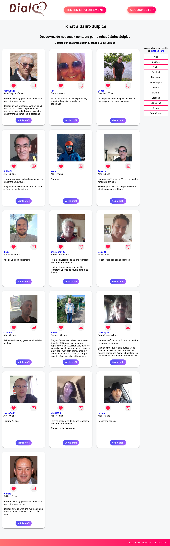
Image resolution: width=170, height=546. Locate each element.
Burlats (155, 92)
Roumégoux (156, 113)
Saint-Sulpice (155, 82)
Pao (53, 90)
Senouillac (156, 103)
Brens (156, 87)
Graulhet (156, 72)
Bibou (6, 252)
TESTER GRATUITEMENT (85, 10)
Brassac (156, 98)
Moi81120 (56, 413)
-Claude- (7, 493)
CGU (137, 542)
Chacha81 (8, 332)
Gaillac (156, 67)
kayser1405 (9, 413)
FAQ (131, 542)
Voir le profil (24, 120)
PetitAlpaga (9, 90)
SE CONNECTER (142, 10)
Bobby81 (7, 171)
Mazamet (155, 77)
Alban (156, 108)
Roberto (102, 171)
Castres (156, 62)
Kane (53, 171)
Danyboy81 (103, 332)
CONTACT (163, 542)
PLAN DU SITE (149, 542)
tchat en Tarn (157, 51)
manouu (102, 413)
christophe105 (58, 252)
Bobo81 (101, 90)
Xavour (54, 332)
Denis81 (102, 252)
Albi (156, 57)
